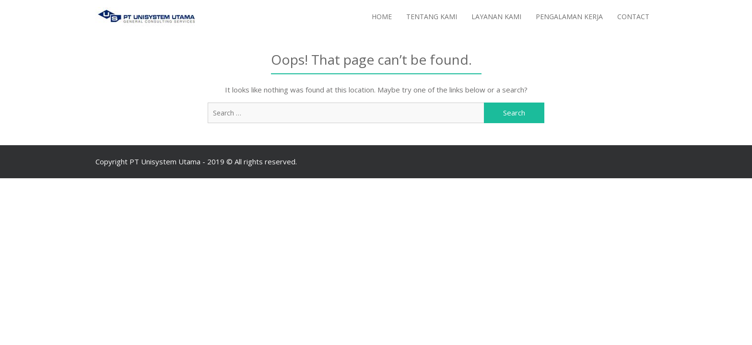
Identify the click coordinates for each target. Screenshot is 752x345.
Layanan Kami (496, 16)
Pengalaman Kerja (569, 16)
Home (382, 16)
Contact (633, 16)
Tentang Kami (431, 16)
